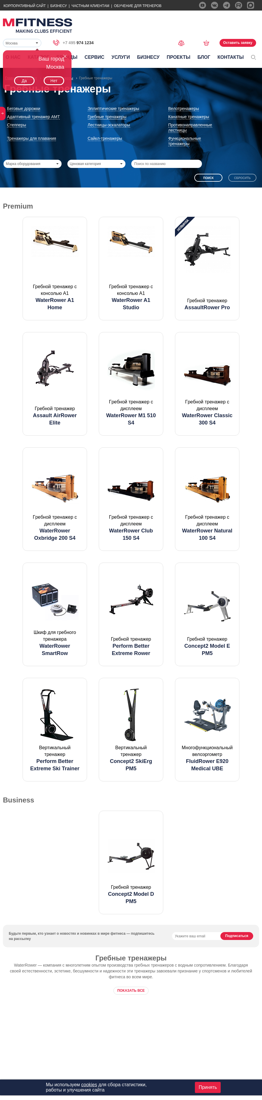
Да (24, 80)
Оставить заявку (237, 43)
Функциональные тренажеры (184, 141)
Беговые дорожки (23, 108)
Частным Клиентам (90, 6)
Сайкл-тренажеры (105, 138)
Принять (208, 1087)
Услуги (120, 57)
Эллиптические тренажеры (113, 108)
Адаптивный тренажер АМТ (33, 116)
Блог (204, 57)
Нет (53, 80)
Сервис (95, 57)
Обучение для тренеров (137, 6)
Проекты (178, 57)
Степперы (16, 125)
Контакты (230, 57)
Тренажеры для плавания (31, 138)
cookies (89, 1084)
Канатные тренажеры (188, 116)
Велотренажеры (183, 108)
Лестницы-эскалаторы (109, 125)
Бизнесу (58, 6)
